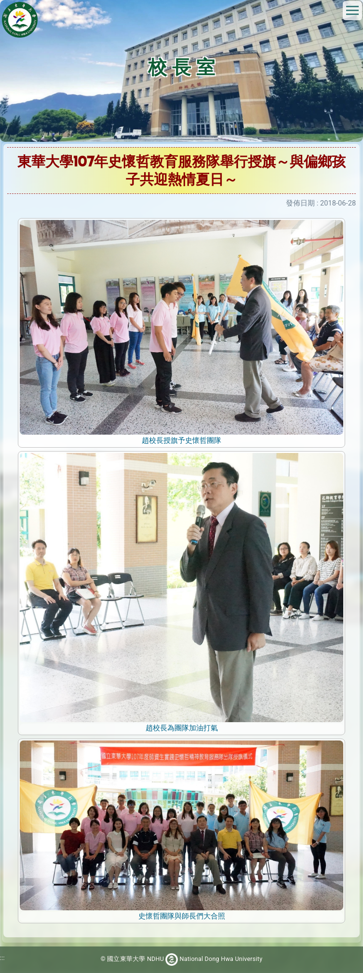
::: (2, 958)
